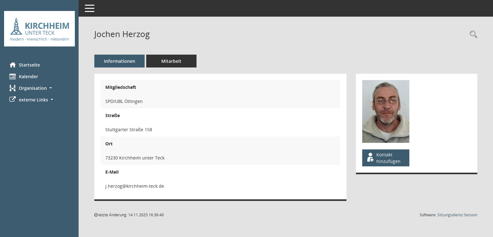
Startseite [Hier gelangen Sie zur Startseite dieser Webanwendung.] (24, 65)
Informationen (119, 61)
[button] (39, 88)
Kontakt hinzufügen (383, 158)
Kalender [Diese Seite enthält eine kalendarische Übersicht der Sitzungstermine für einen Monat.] (23, 76)
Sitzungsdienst (457, 215)
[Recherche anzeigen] (472, 35)
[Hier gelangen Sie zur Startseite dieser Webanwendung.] (39, 28)
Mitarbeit (171, 61)
